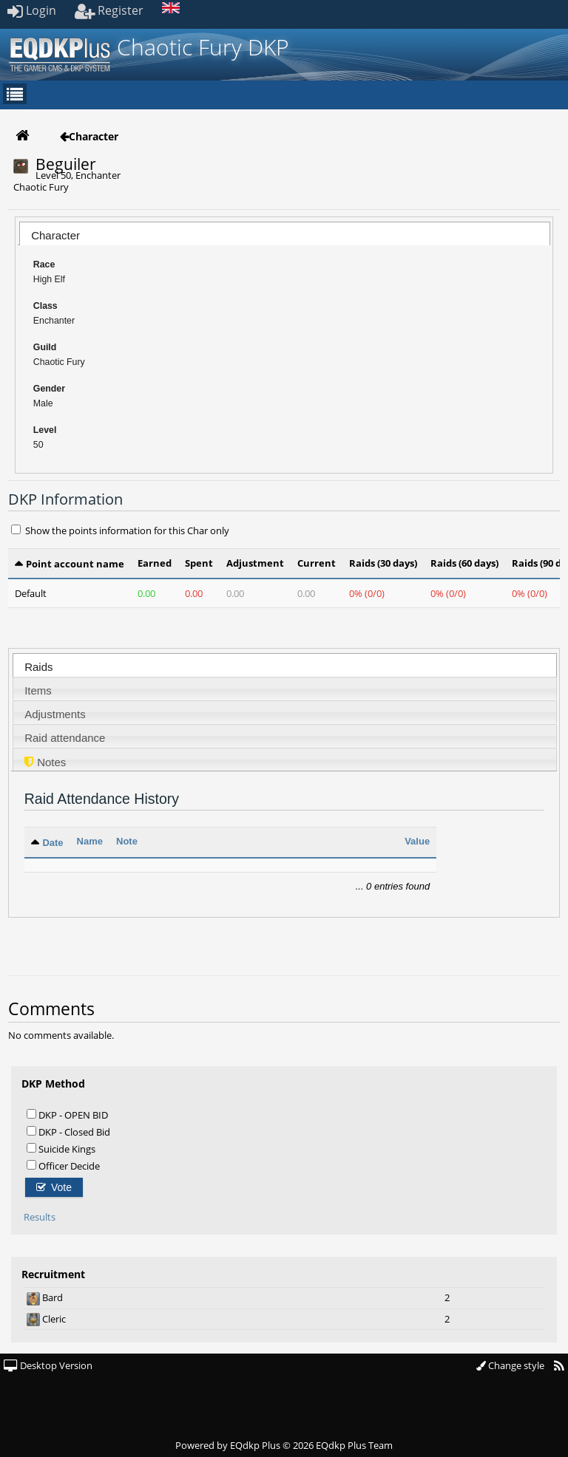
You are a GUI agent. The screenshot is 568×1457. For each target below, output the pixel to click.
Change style (510, 1365)
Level (45, 430)
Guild (45, 347)
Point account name (75, 563)
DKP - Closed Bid (68, 1131)
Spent (199, 563)
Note (127, 841)
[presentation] (285, 237)
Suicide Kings (61, 1148)
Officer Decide (63, 1165)
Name (90, 841)
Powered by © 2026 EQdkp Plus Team (284, 1445)
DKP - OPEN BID (67, 1114)
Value (417, 841)
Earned (155, 563)
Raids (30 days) (383, 563)
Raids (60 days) (464, 563)
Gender (49, 388)
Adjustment (255, 563)
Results (39, 1217)
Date (52, 842)
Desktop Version (48, 1365)
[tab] (284, 233)
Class (45, 306)
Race (44, 264)
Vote (54, 1187)
